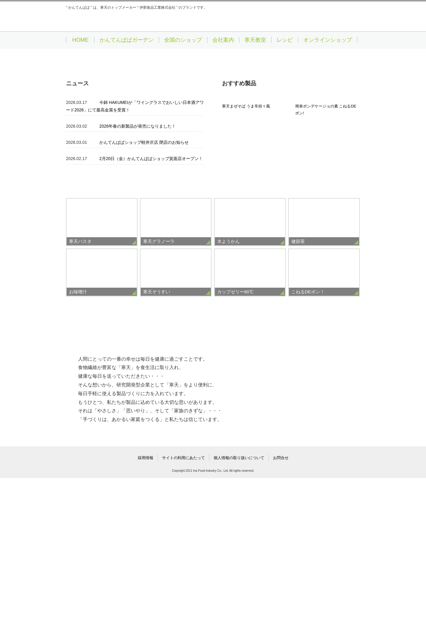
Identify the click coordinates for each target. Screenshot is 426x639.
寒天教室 (255, 40)
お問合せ (281, 618)
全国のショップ (183, 40)
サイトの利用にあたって (183, 618)
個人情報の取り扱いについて (239, 618)
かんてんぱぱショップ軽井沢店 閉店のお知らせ (144, 291)
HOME (80, 40)
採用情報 (145, 618)
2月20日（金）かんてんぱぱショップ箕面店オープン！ (151, 307)
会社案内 (223, 40)
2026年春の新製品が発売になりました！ (137, 274)
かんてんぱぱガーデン (127, 40)
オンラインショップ (327, 40)
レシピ (285, 40)
